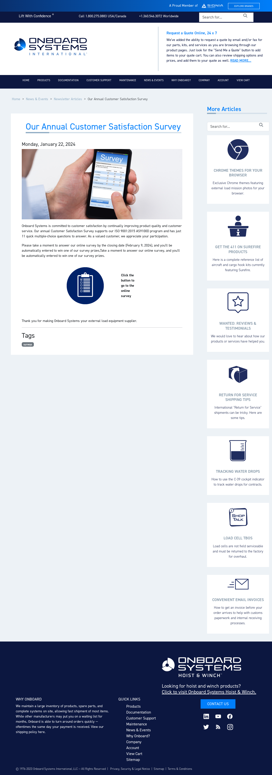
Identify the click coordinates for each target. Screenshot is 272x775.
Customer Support (98, 80)
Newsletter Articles (68, 99)
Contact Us (218, 703)
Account (223, 80)
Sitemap (133, 759)
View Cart (243, 80)
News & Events (154, 80)
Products (43, 80)
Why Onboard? (181, 80)
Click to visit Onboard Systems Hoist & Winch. (209, 692)
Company (204, 80)
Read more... (240, 60)
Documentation (68, 80)
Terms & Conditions (180, 769)
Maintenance (127, 80)
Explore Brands (243, 6)
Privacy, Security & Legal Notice (130, 769)
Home (25, 80)
